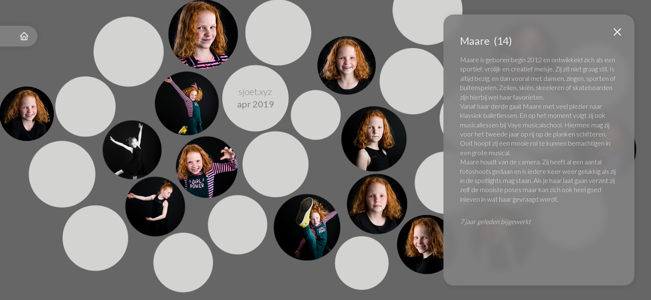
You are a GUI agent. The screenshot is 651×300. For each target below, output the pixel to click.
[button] (617, 32)
